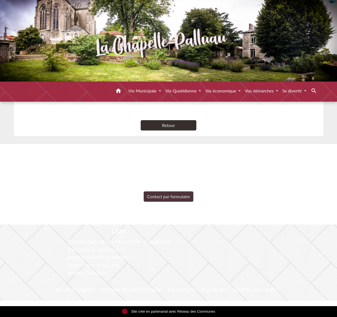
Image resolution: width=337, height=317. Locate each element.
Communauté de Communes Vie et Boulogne (118, 241)
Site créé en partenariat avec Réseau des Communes (168, 311)
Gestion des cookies (256, 289)
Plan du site (214, 289)
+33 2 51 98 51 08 (168, 187)
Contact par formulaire (168, 196)
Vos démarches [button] (260, 90)
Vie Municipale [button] (143, 90)
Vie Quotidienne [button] (181, 90)
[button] (118, 91)
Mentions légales (74, 289)
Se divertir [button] (292, 90)
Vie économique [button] (221, 90)
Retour (168, 125)
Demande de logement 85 (97, 249)
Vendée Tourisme (86, 273)
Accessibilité (181, 289)
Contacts (168, 153)
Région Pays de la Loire (93, 265)
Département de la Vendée (97, 257)
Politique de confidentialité (130, 289)
